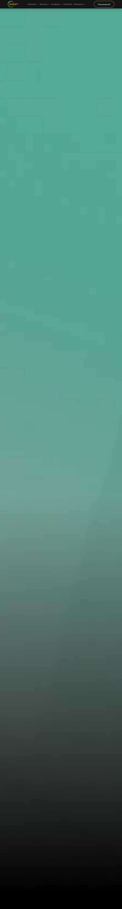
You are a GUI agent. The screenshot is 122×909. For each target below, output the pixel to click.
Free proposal (104, 4)
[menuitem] (33, 4)
